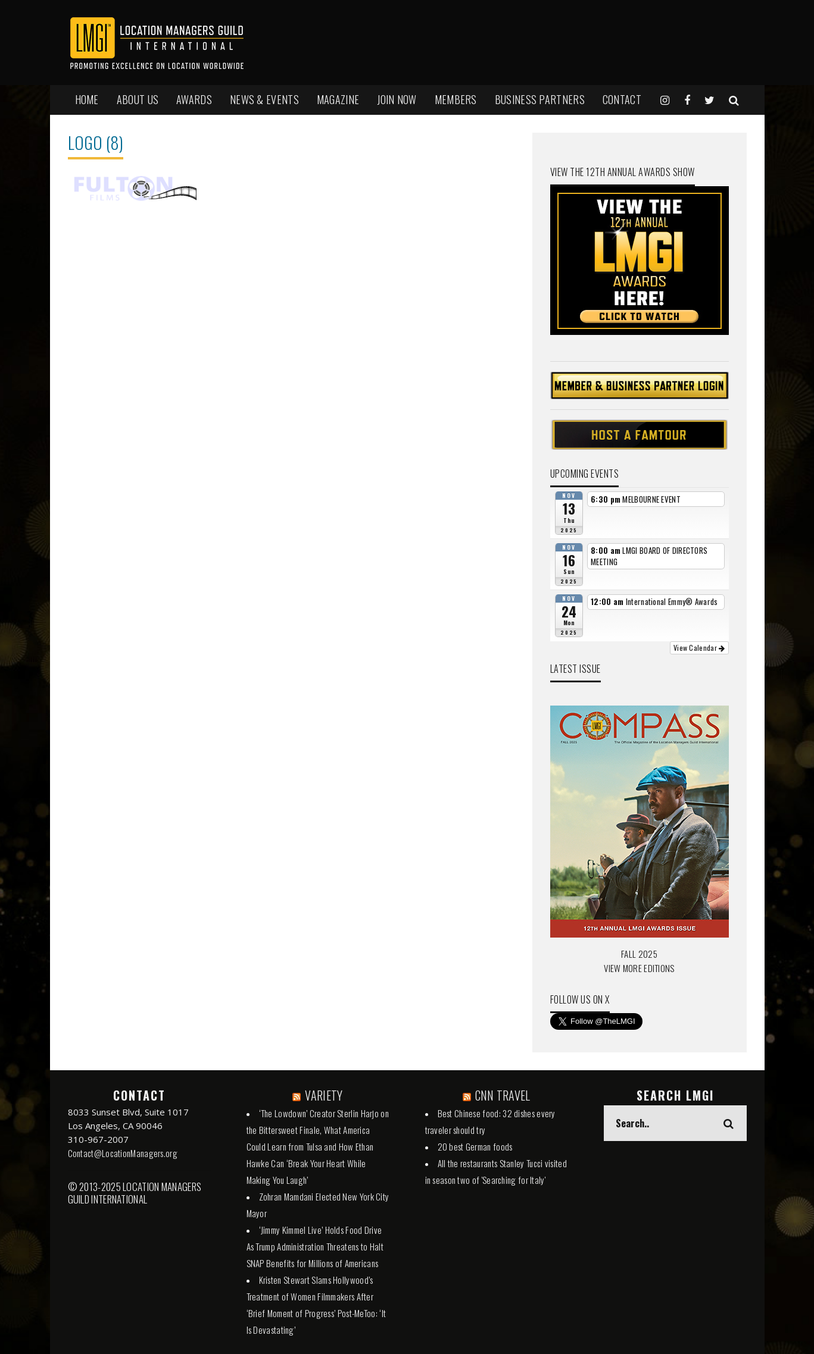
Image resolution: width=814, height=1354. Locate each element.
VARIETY (323, 1095)
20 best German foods (475, 1146)
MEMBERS (456, 99)
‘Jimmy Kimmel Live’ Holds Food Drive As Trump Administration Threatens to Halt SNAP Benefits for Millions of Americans (315, 1246)
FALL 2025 (639, 953)
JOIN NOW (396, 99)
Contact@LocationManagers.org (122, 1152)
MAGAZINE (338, 99)
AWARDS (194, 99)
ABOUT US (137, 99)
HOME (87, 99)
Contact (622, 99)
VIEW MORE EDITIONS (639, 967)
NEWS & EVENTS (264, 99)
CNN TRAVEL (503, 1095)
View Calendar (699, 647)
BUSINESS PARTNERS (540, 99)
